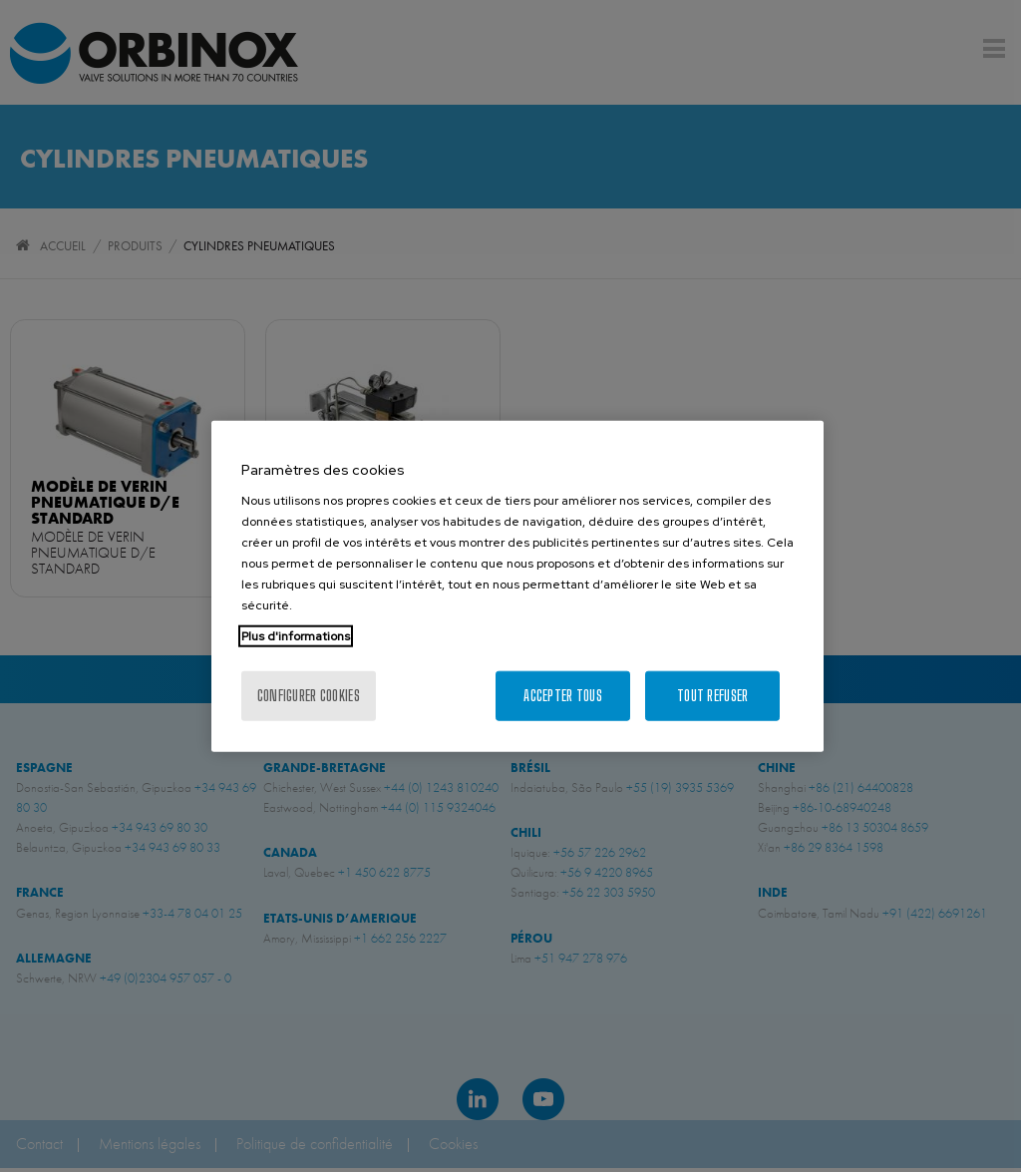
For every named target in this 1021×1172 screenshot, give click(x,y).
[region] (517, 586)
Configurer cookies (308, 695)
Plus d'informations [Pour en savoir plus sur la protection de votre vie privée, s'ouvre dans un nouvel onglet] (295, 636)
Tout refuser (712, 695)
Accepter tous (562, 695)
